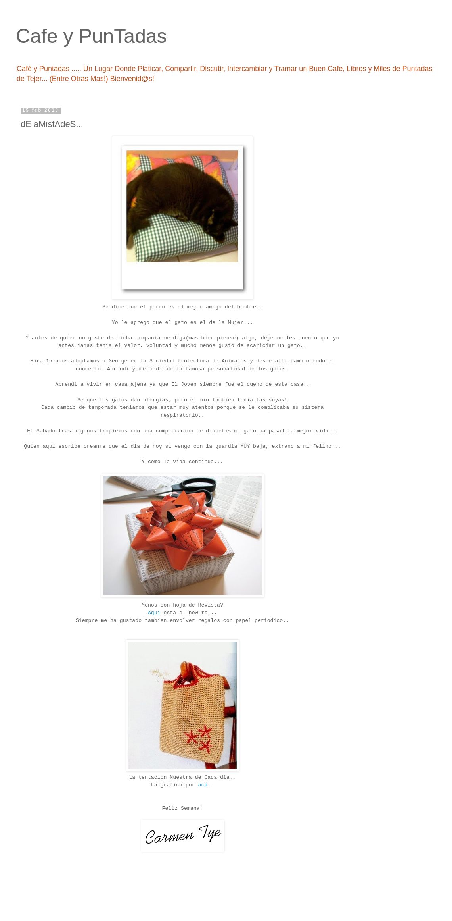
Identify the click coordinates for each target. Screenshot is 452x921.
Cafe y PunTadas (91, 36)
